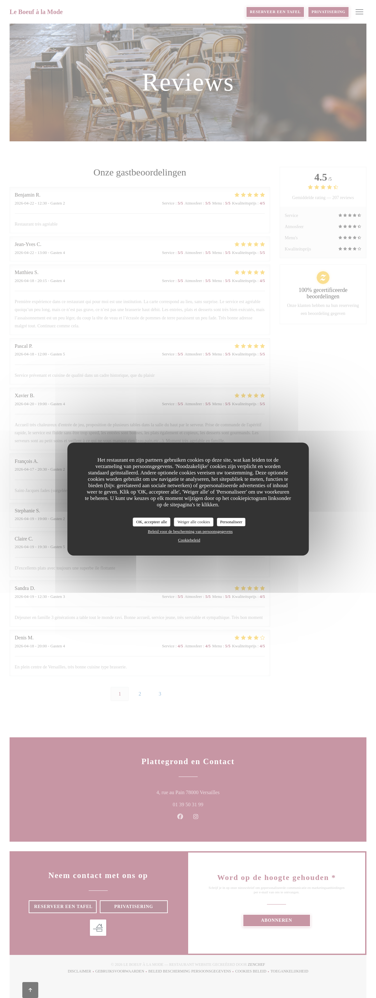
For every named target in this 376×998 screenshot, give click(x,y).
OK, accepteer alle (151, 521)
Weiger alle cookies (193, 521)
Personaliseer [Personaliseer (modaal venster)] (231, 521)
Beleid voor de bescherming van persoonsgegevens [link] (190, 531)
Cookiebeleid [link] (189, 540)
